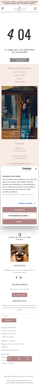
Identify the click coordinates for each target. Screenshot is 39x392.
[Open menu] (35, 8)
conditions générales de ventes (19, 383)
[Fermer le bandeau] (36, 169)
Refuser (19, 222)
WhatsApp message (19, 156)
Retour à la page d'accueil (19, 59)
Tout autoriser (19, 209)
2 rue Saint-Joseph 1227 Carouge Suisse (19, 136)
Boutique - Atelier (19, 131)
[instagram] (2, 8)
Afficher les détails (26, 203)
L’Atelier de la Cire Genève (20, 134)
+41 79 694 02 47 (19, 158)
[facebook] (16, 278)
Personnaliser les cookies (19, 215)
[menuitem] (19, 327)
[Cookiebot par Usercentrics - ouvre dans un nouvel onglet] (23, 169)
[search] (10, 389)
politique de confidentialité (19, 381)
